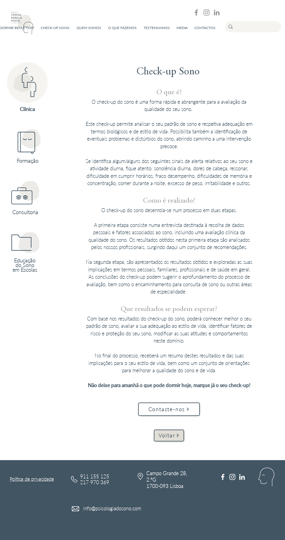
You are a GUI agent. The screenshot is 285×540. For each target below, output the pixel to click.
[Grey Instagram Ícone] (206, 12)
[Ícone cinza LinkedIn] (217, 12)
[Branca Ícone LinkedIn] (242, 477)
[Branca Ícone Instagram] (232, 477)
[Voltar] (169, 435)
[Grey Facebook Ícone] (196, 12)
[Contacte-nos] (169, 409)
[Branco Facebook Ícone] (223, 477)
